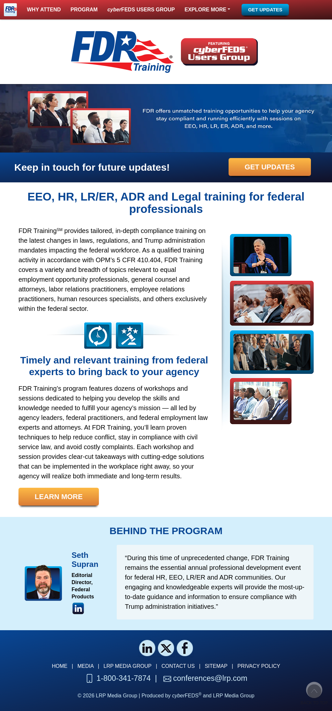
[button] (207, 10)
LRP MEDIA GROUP (127, 666)
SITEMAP (216, 666)
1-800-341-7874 (124, 678)
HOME (59, 666)
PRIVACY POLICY (258, 666)
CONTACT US (178, 666)
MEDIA (85, 666)
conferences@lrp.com (210, 678)
